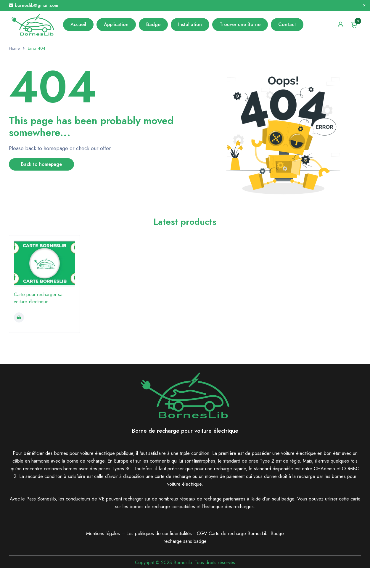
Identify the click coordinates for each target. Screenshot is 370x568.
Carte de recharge (228, 533)
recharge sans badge (185, 541)
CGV (202, 533)
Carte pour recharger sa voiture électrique (38, 298)
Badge (277, 533)
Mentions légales (103, 533)
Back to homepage (41, 164)
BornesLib (257, 533)
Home (14, 48)
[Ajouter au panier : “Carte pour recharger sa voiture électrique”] (19, 317)
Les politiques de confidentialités (159, 533)
